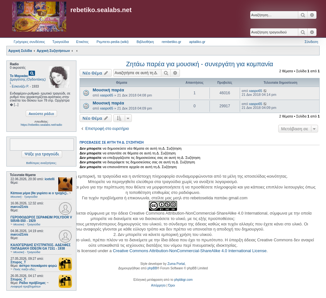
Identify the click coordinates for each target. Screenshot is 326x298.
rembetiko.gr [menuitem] (171, 42)
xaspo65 (106, 95)
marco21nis (19, 207)
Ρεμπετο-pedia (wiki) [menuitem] (112, 42)
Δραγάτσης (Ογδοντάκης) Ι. (28, 81)
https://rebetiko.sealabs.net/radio (41, 124)
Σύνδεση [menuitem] (311, 42)
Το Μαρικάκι (19, 76)
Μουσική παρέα (108, 90)
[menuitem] (158, 285)
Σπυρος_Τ (18, 262)
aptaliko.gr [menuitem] (197, 42)
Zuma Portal (176, 264)
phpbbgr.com (183, 279)
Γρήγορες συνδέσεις (29, 42)
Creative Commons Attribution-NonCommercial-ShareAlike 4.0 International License (189, 250)
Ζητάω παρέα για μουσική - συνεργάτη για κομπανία (199, 63)
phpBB (152, 268)
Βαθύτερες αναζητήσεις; (41, 163)
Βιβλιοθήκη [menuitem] (145, 42)
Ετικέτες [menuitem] (82, 42)
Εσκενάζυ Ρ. (20, 86)
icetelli (49, 179)
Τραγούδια (60, 42)
